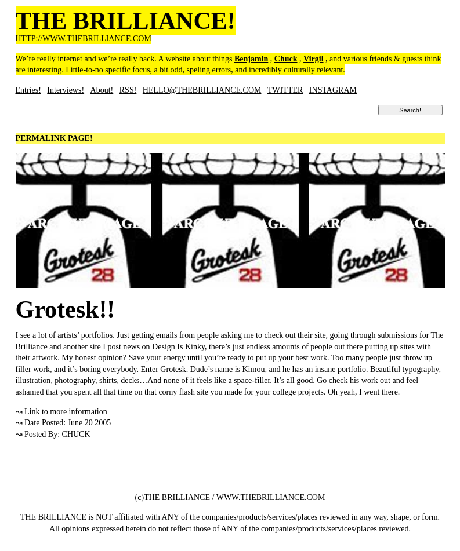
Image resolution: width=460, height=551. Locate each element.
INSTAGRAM (333, 90)
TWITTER (285, 90)
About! (102, 90)
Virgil (313, 58)
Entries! (28, 90)
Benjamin (251, 58)
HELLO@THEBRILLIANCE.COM (202, 90)
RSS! (128, 90)
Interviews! (65, 90)
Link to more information (65, 411)
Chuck (286, 58)
